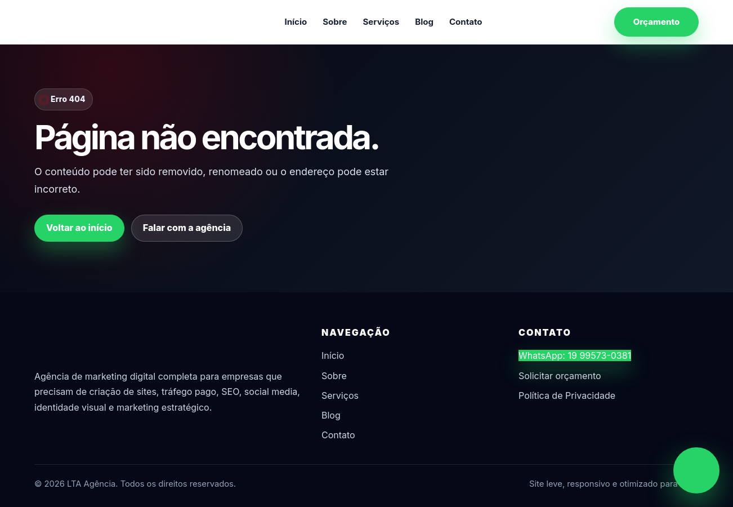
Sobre (335, 21)
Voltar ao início (79, 227)
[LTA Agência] (93, 22)
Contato (465, 21)
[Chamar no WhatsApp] (696, 470)
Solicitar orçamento (560, 375)
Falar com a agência (187, 227)
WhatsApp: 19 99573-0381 (575, 355)
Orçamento (656, 21)
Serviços (381, 21)
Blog (424, 21)
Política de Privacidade (567, 395)
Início (295, 21)
